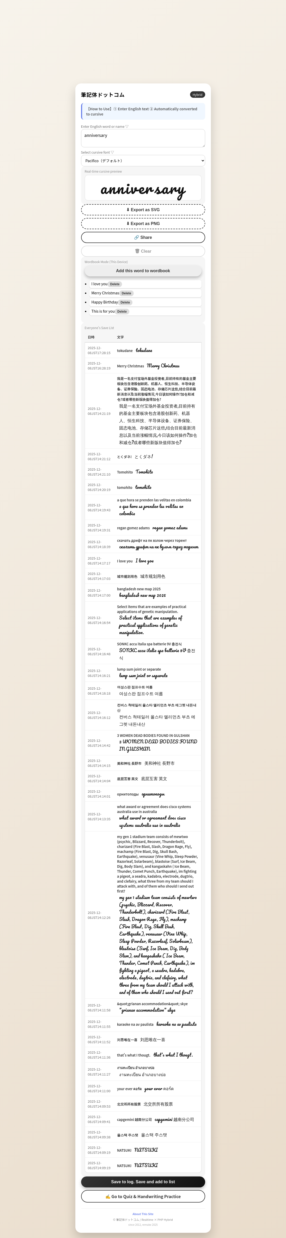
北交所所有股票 (129, 1104)
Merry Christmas (130, 365)
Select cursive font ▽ (97, 152)
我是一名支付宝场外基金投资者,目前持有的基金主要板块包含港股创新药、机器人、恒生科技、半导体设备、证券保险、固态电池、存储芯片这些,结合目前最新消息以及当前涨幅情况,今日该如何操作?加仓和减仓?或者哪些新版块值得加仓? (156, 389)
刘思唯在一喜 (127, 1039)
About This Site (142, 1214)
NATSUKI (124, 1150)
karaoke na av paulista (135, 1024)
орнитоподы (128, 794)
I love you (125, 561)
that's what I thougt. (133, 1055)
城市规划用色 (127, 576)
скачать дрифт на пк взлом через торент (152, 540)
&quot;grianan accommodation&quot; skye (152, 1003)
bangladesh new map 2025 (139, 588)
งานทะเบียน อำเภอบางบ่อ (135, 1067)
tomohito (124, 487)
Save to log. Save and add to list (143, 1182)
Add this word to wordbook (143, 271)
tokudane (125, 350)
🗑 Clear (143, 251)
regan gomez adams (133, 527)
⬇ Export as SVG (143, 210)
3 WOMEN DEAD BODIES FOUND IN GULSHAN (153, 735)
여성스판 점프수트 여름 (135, 686)
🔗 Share (143, 237)
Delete (114, 284)
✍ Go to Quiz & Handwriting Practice (143, 1196)
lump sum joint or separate (139, 669)
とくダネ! (124, 456)
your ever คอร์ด (129, 1088)
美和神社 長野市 (129, 763)
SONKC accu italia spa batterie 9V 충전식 (149, 643)
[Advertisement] (143, 41)
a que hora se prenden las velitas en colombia (154, 499)
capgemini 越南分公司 (134, 1119)
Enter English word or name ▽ (105, 126)
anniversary (143, 138)
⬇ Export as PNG (143, 223)
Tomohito (125, 472)
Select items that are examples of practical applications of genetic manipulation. (151, 609)
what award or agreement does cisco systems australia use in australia (154, 809)
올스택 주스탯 (127, 1134)
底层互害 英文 (127, 778)
